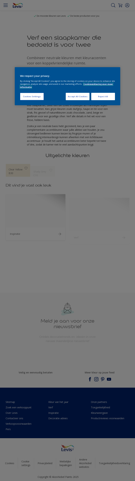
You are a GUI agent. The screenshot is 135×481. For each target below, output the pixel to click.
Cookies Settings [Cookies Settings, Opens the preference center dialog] (32, 96)
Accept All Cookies (77, 96)
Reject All (103, 96)
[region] (67, 86)
